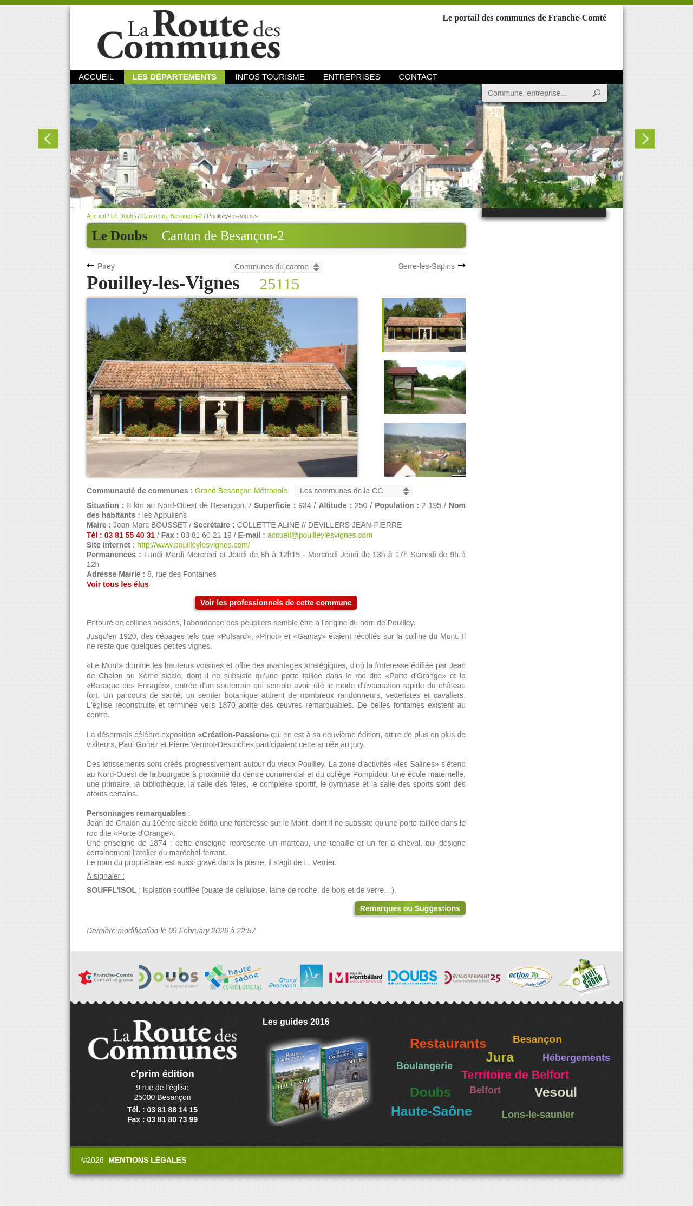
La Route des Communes (188, 35)
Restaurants (448, 1043)
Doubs (430, 1092)
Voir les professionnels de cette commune (276, 602)
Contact (418, 76)
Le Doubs (123, 216)
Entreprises (352, 76)
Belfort (485, 1090)
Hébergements (576, 1057)
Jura (500, 1057)
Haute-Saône (431, 1111)
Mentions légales (147, 1160)
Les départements (174, 76)
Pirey (106, 266)
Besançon (537, 1039)
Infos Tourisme (270, 76)
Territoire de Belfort (515, 1075)
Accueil (96, 76)
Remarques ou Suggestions (410, 908)
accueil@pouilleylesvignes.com (319, 535)
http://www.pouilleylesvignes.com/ (193, 545)
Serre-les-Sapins (426, 266)
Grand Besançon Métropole (241, 490)
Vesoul (555, 1092)
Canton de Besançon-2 (222, 235)
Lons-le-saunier (538, 1114)
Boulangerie (424, 1065)
